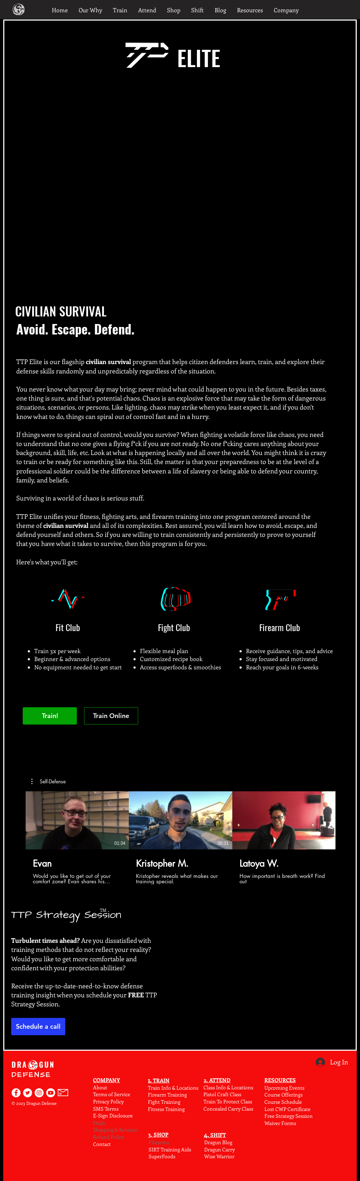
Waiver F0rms (280, 1123)
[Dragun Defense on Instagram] (39, 1092)
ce (128, 1094)
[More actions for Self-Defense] (48, 781)
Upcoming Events (284, 1087)
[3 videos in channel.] (180, 838)
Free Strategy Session (288, 1115)
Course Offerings (283, 1094)
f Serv (117, 1094)
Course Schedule (283, 1101)
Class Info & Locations (228, 1087)
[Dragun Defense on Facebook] (16, 1092)
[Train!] (50, 716)
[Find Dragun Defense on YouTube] (50, 1092)
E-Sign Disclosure (113, 1115)
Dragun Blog (218, 1142)
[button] (48, 781)
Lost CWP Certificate (287, 1109)
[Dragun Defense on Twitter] (27, 1092)
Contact (102, 1144)
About (100, 1087)
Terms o (102, 1094)
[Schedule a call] (38, 1026)
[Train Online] (111, 716)
